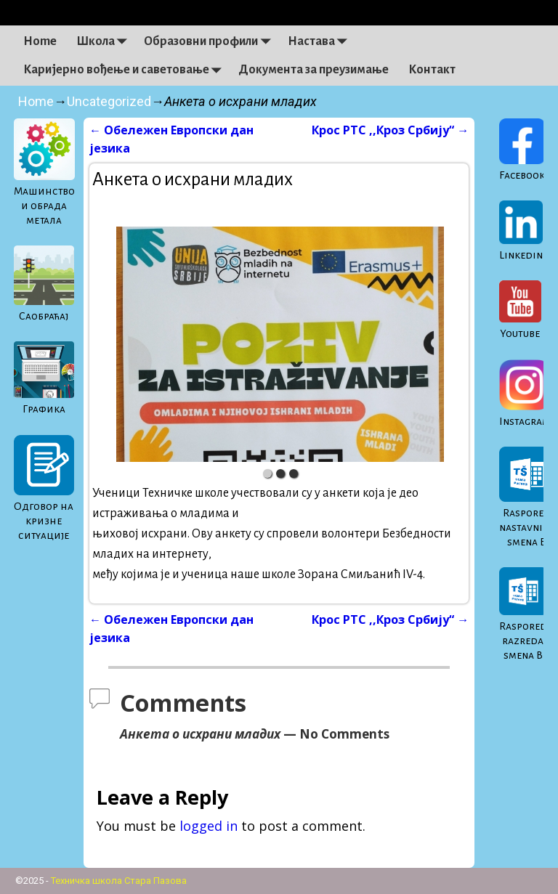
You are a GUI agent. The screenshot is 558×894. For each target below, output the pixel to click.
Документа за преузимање (313, 69)
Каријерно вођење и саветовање (126, 69)
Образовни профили (211, 41)
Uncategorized (109, 101)
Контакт (432, 69)
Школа (105, 41)
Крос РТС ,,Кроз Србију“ (390, 130)
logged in (208, 825)
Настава (321, 41)
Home (40, 41)
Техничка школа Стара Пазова (119, 880)
